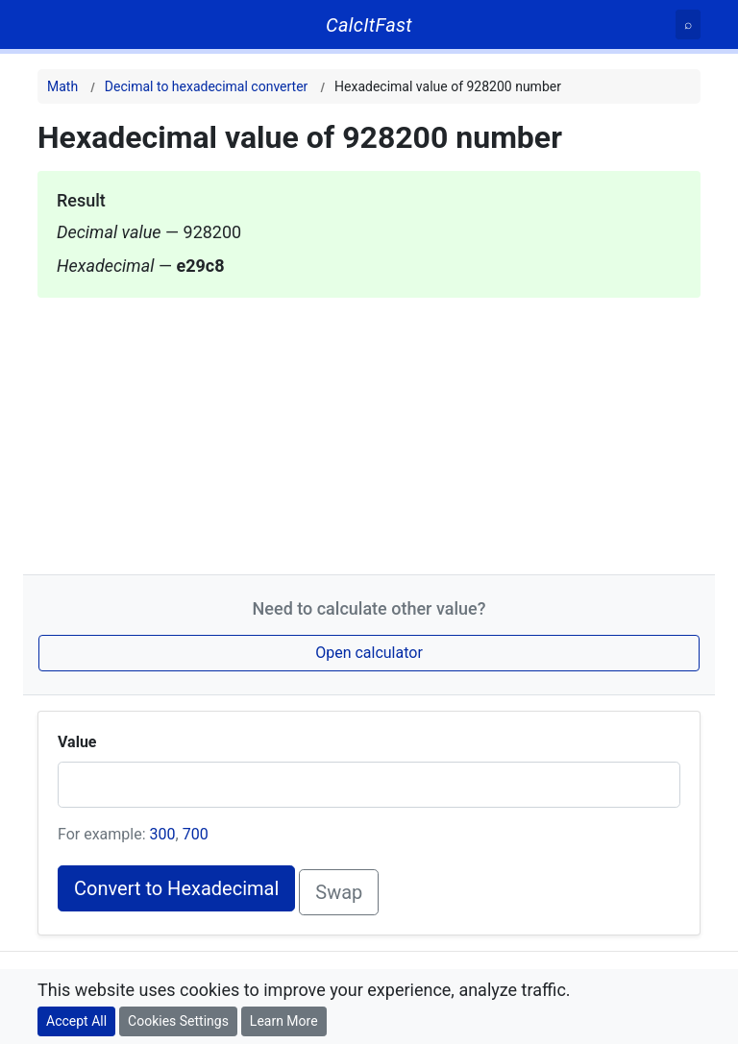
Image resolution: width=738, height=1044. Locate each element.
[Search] (688, 24)
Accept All (76, 1021)
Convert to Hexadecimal (176, 888)
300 (163, 834)
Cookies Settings (178, 1021)
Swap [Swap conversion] (338, 892)
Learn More (284, 1021)
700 (196, 834)
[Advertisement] (369, 432)
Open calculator (369, 652)
